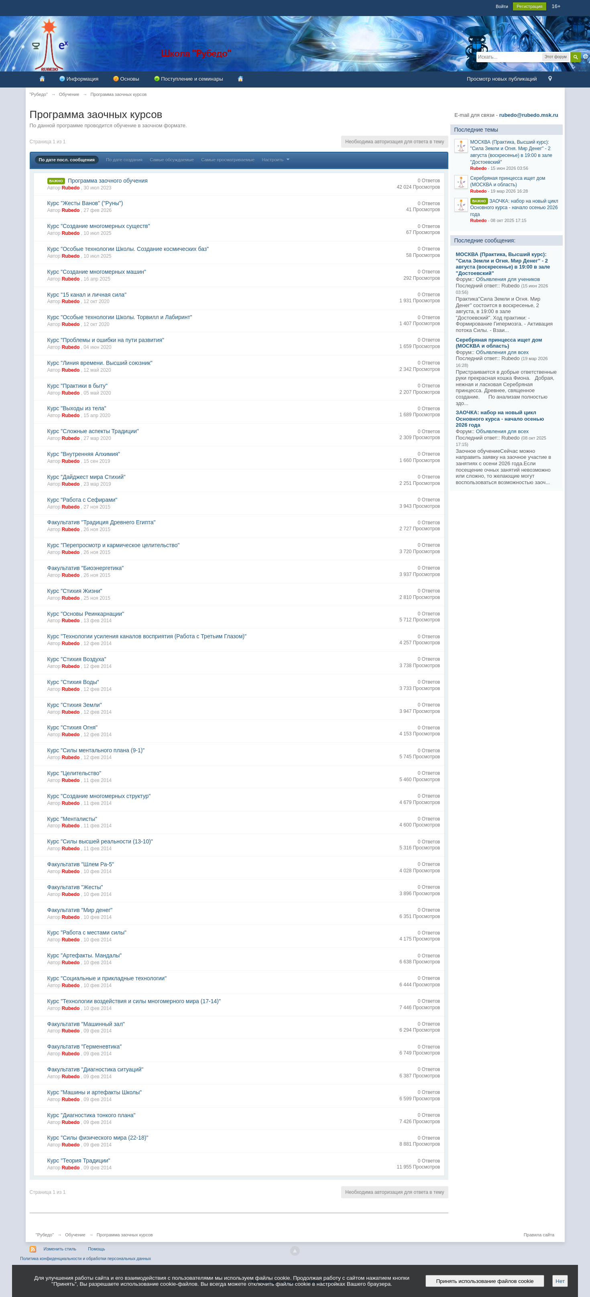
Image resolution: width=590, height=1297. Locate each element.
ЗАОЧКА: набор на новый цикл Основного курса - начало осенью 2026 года (514, 207)
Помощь (96, 1248)
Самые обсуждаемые (172, 159)
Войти (502, 6)
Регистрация (529, 6)
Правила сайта (539, 1234)
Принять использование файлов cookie (485, 1281)
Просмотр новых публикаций (502, 79)
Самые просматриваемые (227, 159)
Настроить (277, 159)
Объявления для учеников (508, 279)
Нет (560, 1281)
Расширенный (585, 56)
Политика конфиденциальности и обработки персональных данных (85, 1258)
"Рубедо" (45, 1234)
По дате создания (124, 159)
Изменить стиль (60, 1248)
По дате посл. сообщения (67, 159)
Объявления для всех (502, 352)
